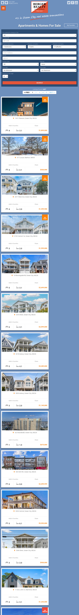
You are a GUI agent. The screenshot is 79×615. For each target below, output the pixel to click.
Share (29, 125)
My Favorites (71, 25)
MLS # (4, 55)
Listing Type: (6, 61)
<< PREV (26, 92)
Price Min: (5, 67)
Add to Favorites (11, 125)
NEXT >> (52, 92)
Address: (5, 50)
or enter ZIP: (6, 38)
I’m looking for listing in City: (11, 32)
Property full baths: (33, 44)
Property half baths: (58, 44)
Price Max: (43, 67)
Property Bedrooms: (8, 44)
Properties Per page (8, 73)
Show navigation (3, 8)
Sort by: (42, 61)
